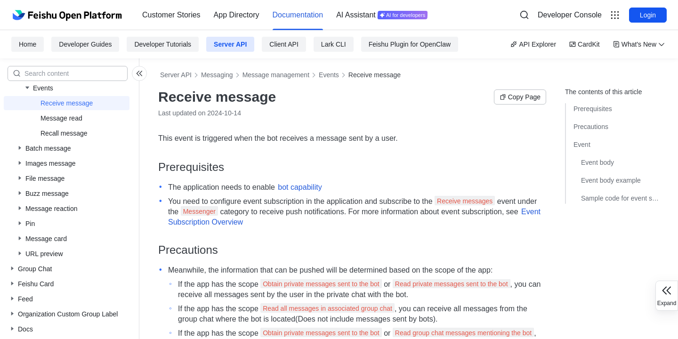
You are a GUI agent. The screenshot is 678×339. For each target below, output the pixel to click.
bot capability (300, 187)
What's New (639, 44)
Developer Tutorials (162, 44)
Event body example (611, 180)
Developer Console (570, 15)
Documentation (298, 15)
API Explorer (533, 44)
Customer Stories (171, 15)
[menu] (285, 15)
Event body (597, 162)
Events (329, 75)
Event (581, 144)
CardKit (584, 44)
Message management (275, 75)
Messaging (217, 75)
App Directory (236, 15)
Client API (283, 44)
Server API (230, 44)
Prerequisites (592, 109)
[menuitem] (171, 15)
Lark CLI (333, 44)
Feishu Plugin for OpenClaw (410, 44)
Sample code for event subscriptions (620, 198)
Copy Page (520, 97)
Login (648, 15)
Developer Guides (85, 44)
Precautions (590, 126)
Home (27, 44)
